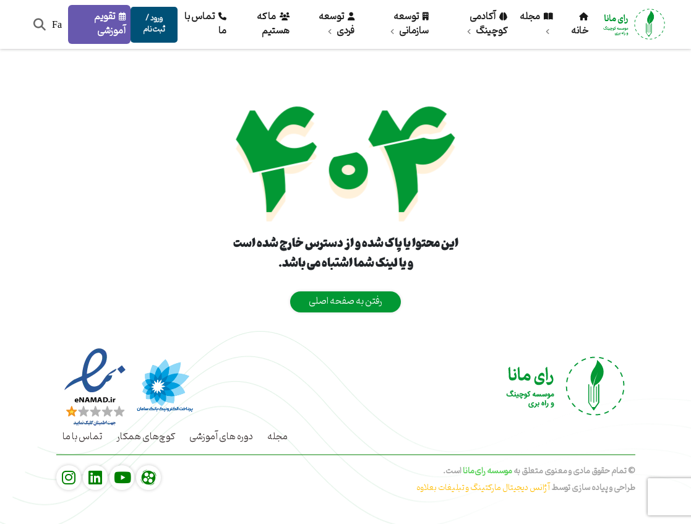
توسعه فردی (336, 24)
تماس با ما (205, 24)
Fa (57, 24)
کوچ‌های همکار (145, 437)
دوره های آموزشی (221, 437)
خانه (579, 26)
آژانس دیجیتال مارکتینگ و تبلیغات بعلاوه (483, 487)
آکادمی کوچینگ (487, 24)
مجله (536, 21)
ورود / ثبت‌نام (154, 24)
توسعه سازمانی (409, 24)
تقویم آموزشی (110, 24)
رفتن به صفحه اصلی (345, 301)
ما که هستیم (273, 24)
